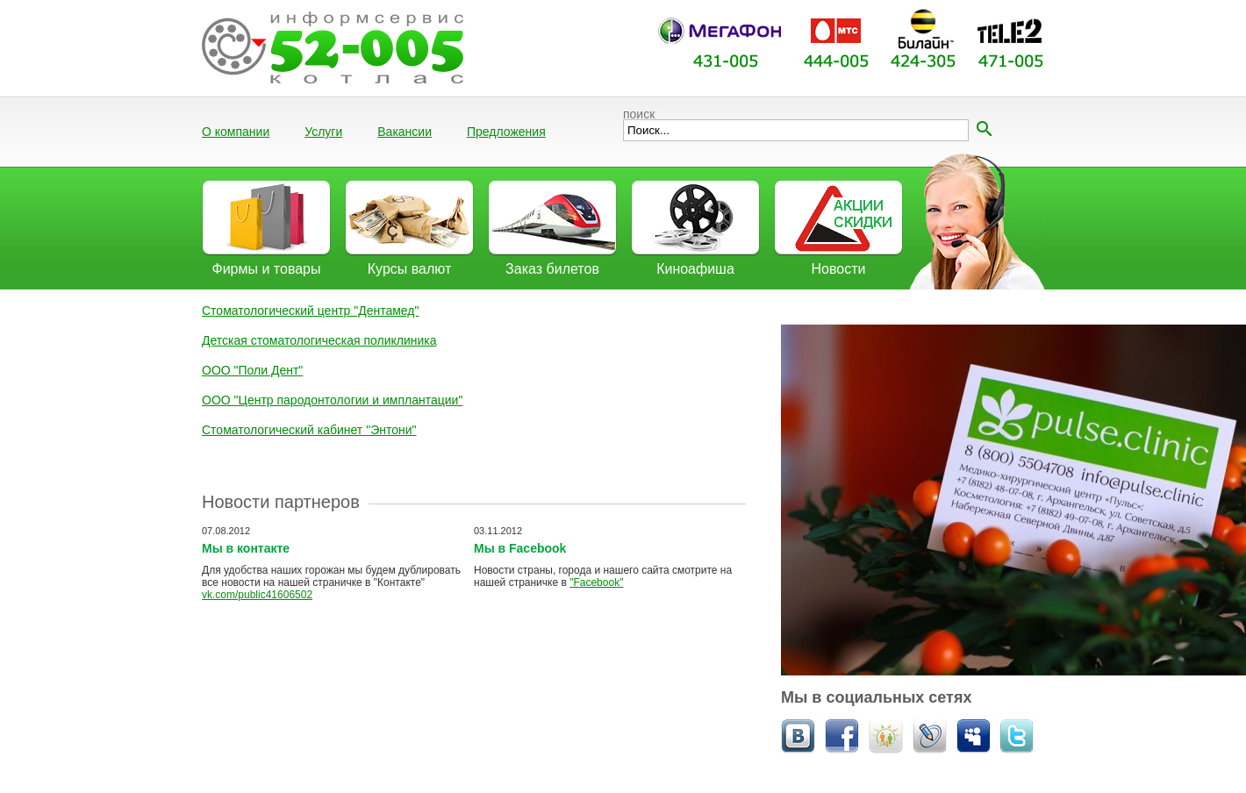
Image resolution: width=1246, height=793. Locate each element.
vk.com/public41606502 (257, 595)
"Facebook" (596, 582)
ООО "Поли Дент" (252, 370)
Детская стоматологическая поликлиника (319, 340)
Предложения (506, 132)
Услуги (323, 132)
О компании (235, 132)
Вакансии (404, 132)
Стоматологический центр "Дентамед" (310, 311)
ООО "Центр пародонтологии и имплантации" (332, 400)
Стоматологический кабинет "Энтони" (309, 430)
